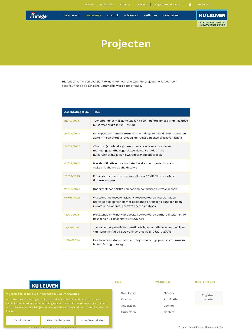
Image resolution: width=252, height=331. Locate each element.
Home (119, 281)
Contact (125, 4)
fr (203, 4)
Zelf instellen (23, 320)
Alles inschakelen (92, 320)
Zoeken (142, 4)
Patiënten (150, 15)
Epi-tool (112, 15)
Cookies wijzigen (214, 327)
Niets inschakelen (58, 320)
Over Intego (72, 15)
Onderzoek (93, 15)
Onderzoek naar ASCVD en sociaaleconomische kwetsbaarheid (135, 189)
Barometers (170, 15)
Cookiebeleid (196, 327)
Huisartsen (131, 15)
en (199, 4)
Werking (164, 281)
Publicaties (107, 4)
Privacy (182, 327)
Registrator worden (167, 4)
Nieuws (89, 4)
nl (208, 4)
